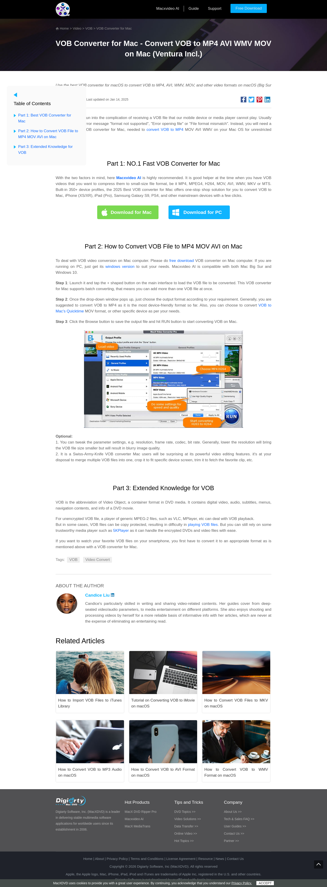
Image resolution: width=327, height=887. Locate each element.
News (220, 859)
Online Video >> (185, 833)
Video (77, 28)
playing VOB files (203, 524)
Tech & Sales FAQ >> (239, 819)
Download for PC (202, 212)
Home (64, 28)
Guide (193, 8)
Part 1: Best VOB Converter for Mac (44, 118)
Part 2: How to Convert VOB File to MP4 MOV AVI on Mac (48, 134)
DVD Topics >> (185, 812)
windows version (119, 266)
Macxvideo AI (167, 8)
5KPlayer (121, 530)
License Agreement (180, 859)
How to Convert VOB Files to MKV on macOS (236, 703)
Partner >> (231, 841)
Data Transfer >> (186, 826)
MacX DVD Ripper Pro (140, 812)
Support (214, 8)
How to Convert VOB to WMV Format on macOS (236, 772)
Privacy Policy (117, 859)
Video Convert (97, 560)
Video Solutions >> (187, 819)
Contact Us (235, 859)
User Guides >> (235, 826)
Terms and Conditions (147, 859)
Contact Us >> (234, 833)
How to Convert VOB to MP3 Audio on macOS (90, 772)
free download (181, 260)
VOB (89, 28)
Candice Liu (99, 595)
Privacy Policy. (241, 883)
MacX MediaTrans (137, 826)
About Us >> (233, 812)
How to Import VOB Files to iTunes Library (90, 703)
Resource (205, 859)
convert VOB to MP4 (164, 129)
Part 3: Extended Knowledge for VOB (45, 149)
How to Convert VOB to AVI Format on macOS (163, 772)
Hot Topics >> (184, 841)
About (99, 859)
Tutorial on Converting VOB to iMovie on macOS (163, 703)
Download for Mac (131, 212)
